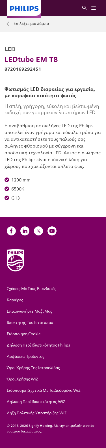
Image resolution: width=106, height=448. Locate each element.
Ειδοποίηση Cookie (24, 334)
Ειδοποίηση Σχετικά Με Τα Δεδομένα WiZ (44, 390)
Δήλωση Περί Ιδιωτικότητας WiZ (36, 402)
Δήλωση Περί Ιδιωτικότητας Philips (38, 345)
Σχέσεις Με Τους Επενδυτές (31, 288)
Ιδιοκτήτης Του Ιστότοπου (30, 322)
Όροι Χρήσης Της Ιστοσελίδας (33, 368)
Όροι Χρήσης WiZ (22, 379)
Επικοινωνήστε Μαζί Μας (29, 311)
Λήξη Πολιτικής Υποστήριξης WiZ (37, 413)
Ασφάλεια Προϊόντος (25, 356)
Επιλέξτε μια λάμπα (31, 23)
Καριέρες (15, 300)
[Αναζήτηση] (84, 8)
